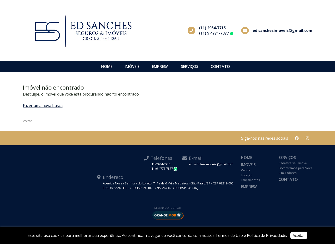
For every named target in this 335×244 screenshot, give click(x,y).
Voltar (27, 121)
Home (106, 66)
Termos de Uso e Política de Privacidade (250, 235)
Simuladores (288, 173)
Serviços (189, 66)
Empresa (160, 66)
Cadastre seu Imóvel (293, 163)
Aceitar (299, 235)
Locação (246, 175)
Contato (220, 66)
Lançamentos (250, 180)
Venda (245, 170)
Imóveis (132, 66)
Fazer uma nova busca (43, 105)
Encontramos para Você (295, 168)
